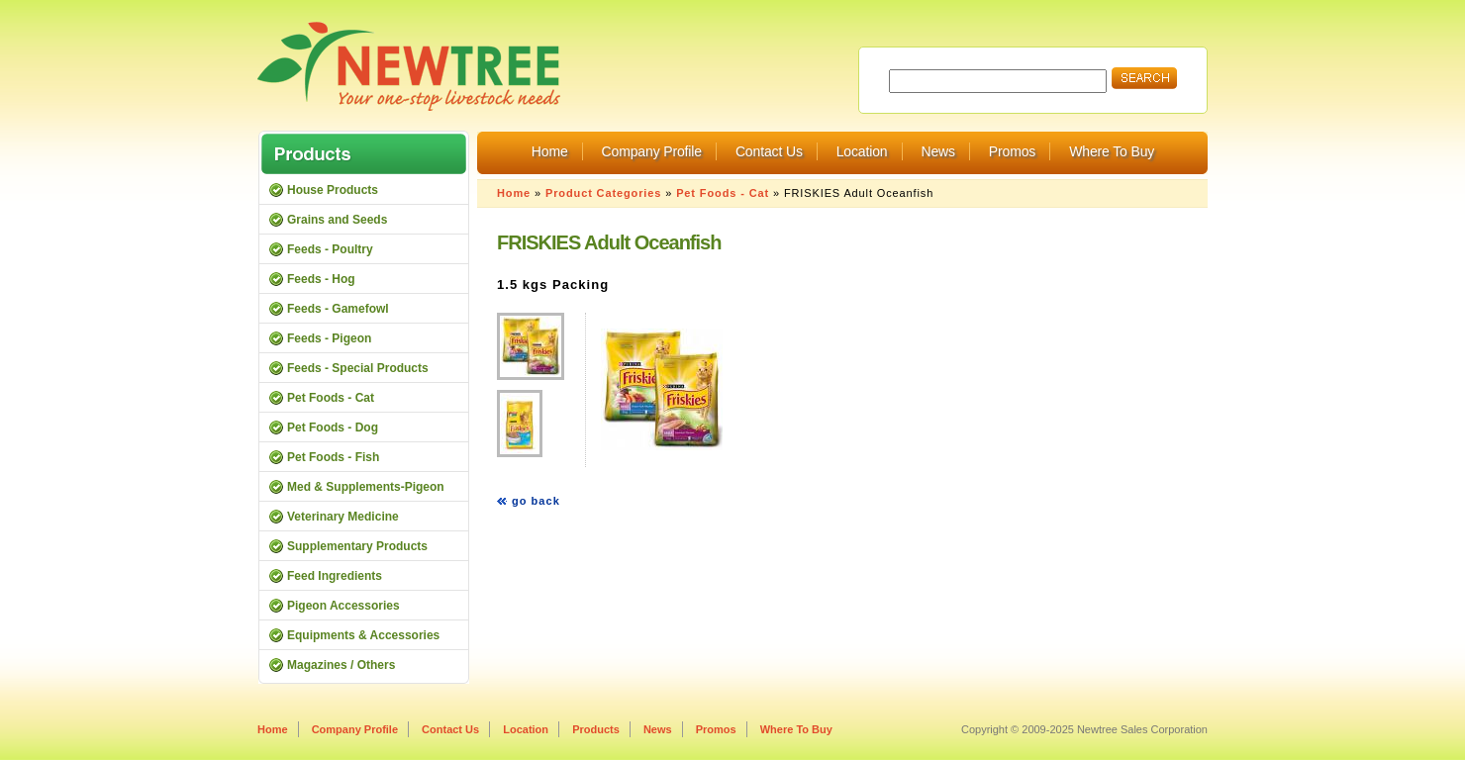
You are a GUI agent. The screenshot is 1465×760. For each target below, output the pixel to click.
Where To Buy (1111, 151)
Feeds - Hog (321, 279)
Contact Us (769, 151)
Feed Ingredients (334, 576)
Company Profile (652, 151)
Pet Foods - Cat (722, 193)
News (937, 151)
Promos (1012, 151)
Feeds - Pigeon (329, 338)
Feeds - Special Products (358, 368)
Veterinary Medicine (343, 516)
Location (862, 151)
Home (550, 151)
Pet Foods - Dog (332, 427)
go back (536, 501)
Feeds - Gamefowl (338, 309)
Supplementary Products (357, 546)
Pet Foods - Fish (333, 457)
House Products (332, 190)
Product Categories (603, 193)
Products (596, 729)
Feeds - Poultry (330, 249)
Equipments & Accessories (363, 635)
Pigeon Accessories (343, 606)
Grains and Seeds (337, 220)
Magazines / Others (341, 665)
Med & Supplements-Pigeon (365, 487)
